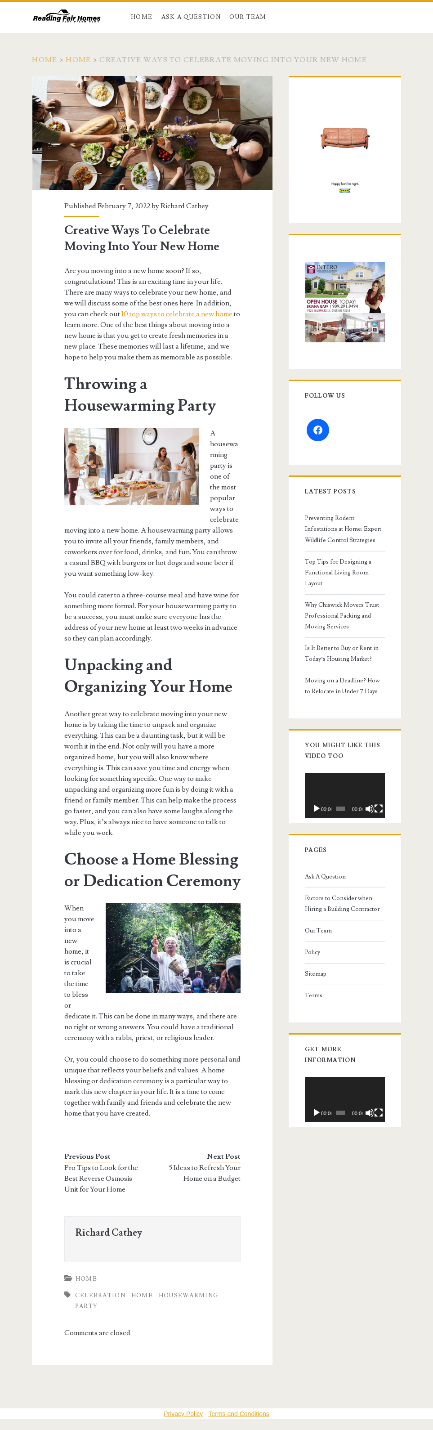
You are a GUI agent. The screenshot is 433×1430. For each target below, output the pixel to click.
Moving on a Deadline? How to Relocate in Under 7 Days (342, 686)
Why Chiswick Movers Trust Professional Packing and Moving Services (342, 615)
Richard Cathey (185, 206)
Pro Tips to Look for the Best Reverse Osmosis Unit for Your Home (101, 1178)
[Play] (316, 808)
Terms (313, 995)
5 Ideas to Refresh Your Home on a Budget (205, 1173)
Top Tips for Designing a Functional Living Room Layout (338, 572)
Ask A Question (191, 17)
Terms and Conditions (238, 1413)
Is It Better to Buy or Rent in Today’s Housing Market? (342, 654)
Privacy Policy (183, 1413)
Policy (312, 952)
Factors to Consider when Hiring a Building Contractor (342, 904)
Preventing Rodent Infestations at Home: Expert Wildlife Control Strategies (343, 529)
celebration (100, 1295)
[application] (345, 795)
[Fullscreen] (378, 808)
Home (141, 17)
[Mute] (369, 808)
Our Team (247, 17)
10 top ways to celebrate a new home (176, 313)
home (142, 1295)
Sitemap (315, 973)
